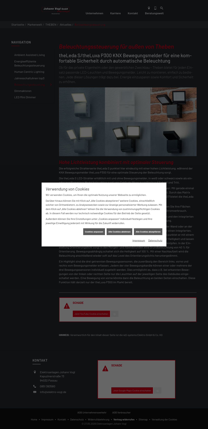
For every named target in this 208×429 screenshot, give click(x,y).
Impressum (138, 236)
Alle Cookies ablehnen (119, 227)
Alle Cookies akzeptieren (148, 227)
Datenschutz (155, 236)
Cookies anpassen (94, 227)
